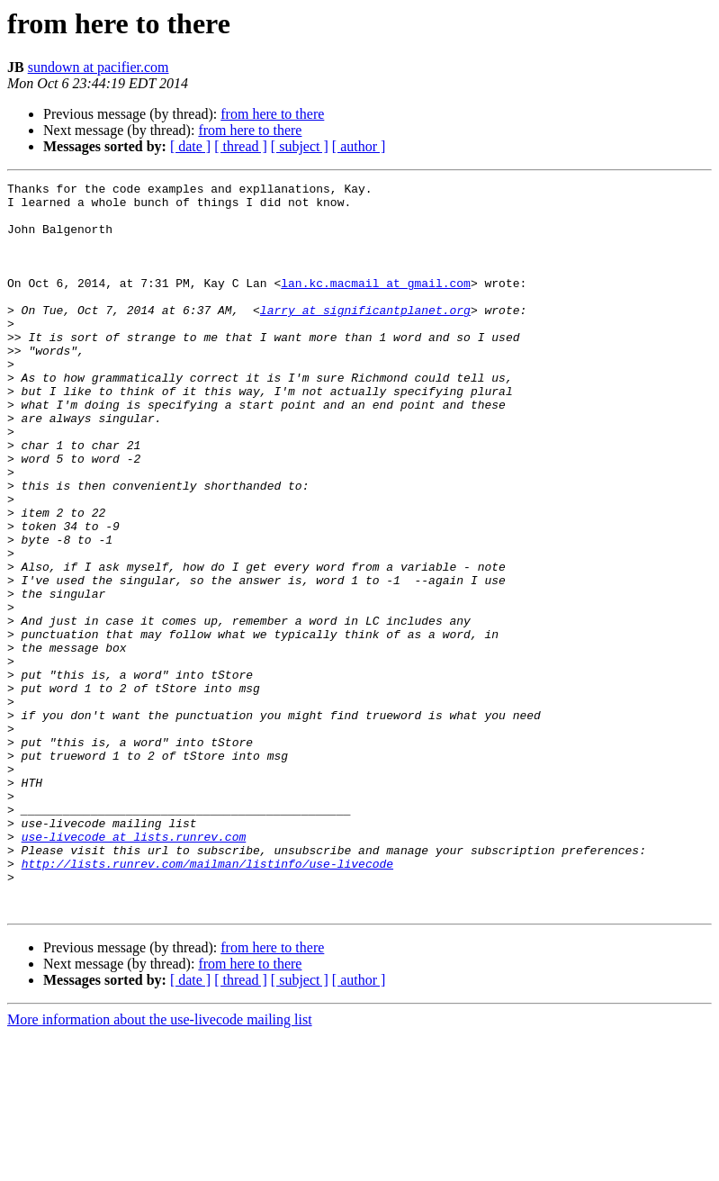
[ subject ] (299, 146)
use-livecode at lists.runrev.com (134, 968)
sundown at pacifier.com (98, 67)
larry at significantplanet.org (365, 337)
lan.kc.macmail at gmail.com (376, 304)
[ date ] (190, 146)
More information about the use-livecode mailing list (159, 1165)
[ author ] (359, 146)
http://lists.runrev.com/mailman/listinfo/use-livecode (207, 1001)
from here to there (272, 114)
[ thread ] (240, 146)
